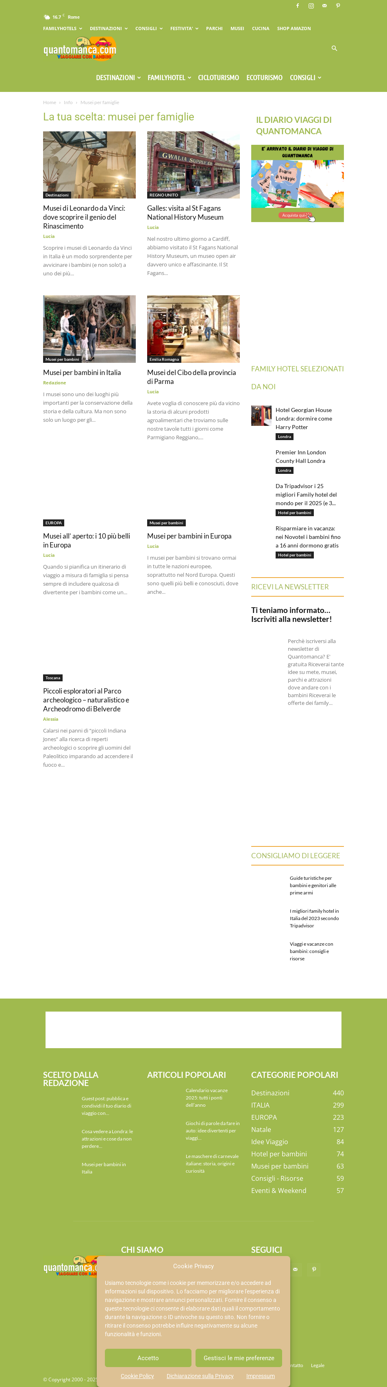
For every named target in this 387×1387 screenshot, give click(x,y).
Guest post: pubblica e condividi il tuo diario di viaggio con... (106, 1105)
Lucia (49, 236)
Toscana (53, 677)
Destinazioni (118, 77)
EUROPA (54, 522)
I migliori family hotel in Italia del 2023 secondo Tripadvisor (314, 918)
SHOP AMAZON (294, 28)
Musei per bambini (62, 359)
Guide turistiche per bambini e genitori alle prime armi (313, 885)
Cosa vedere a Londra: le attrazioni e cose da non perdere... (107, 1138)
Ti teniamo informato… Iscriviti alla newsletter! (291, 614)
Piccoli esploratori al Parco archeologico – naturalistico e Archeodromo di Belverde (86, 700)
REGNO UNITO (164, 194)
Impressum (260, 1376)
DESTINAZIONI (109, 28)
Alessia (51, 719)
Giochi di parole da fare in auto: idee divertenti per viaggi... (213, 1130)
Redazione (54, 382)
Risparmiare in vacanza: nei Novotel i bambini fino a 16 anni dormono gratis (308, 537)
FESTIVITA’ (184, 28)
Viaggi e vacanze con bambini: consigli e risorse (311, 951)
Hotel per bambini (294, 512)
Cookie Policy (137, 1376)
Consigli (306, 77)
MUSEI (237, 28)
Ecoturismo (264, 77)
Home (49, 102)
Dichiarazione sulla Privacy (200, 1376)
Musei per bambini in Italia (82, 372)
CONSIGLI (149, 28)
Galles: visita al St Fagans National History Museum (185, 212)
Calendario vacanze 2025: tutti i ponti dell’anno (207, 1097)
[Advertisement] (193, 1030)
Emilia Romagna (164, 359)
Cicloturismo (218, 77)
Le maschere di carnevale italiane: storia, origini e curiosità (212, 1163)
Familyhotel (169, 77)
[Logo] (79, 48)
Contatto (293, 1365)
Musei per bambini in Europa (189, 536)
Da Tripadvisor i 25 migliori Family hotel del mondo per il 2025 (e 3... (306, 494)
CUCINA (261, 28)
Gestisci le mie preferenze (239, 1358)
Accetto (148, 1358)
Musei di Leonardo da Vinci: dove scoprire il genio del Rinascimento (84, 217)
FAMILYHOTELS (62, 28)
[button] (334, 48)
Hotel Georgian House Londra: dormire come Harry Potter (304, 418)
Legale (317, 1365)
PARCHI (214, 28)
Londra (284, 436)
